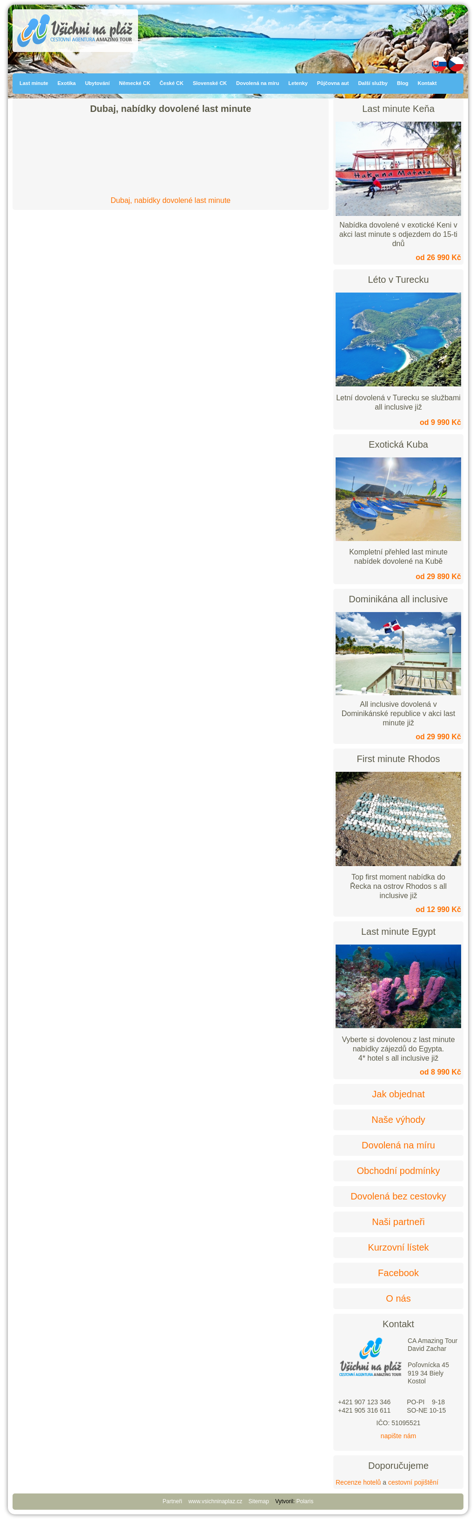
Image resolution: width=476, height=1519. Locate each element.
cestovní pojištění (413, 1482)
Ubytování (97, 83)
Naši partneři (398, 1222)
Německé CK (134, 83)
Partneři (172, 1501)
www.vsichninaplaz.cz (215, 1501)
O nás (398, 1298)
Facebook (398, 1273)
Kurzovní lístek (398, 1247)
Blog (402, 83)
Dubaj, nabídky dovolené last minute (171, 200)
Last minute (34, 83)
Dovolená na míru (257, 83)
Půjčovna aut (333, 83)
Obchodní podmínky (398, 1171)
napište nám (398, 1436)
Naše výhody (398, 1120)
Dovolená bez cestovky (398, 1196)
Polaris (305, 1501)
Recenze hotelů (358, 1482)
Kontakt (426, 83)
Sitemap (259, 1501)
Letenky (298, 83)
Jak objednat (398, 1094)
